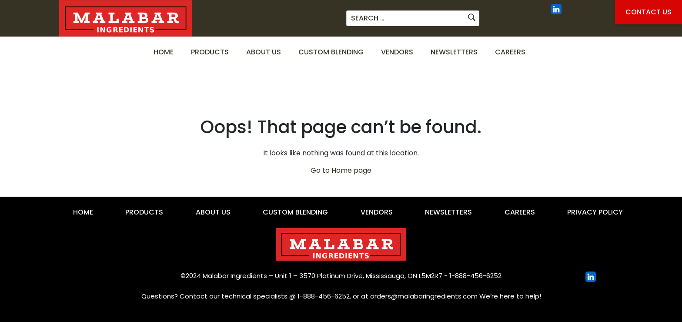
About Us (263, 52)
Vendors (397, 52)
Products (210, 52)
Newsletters (454, 52)
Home (164, 52)
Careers (510, 52)
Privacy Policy (595, 212)
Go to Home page (341, 170)
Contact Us (648, 12)
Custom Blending (331, 52)
